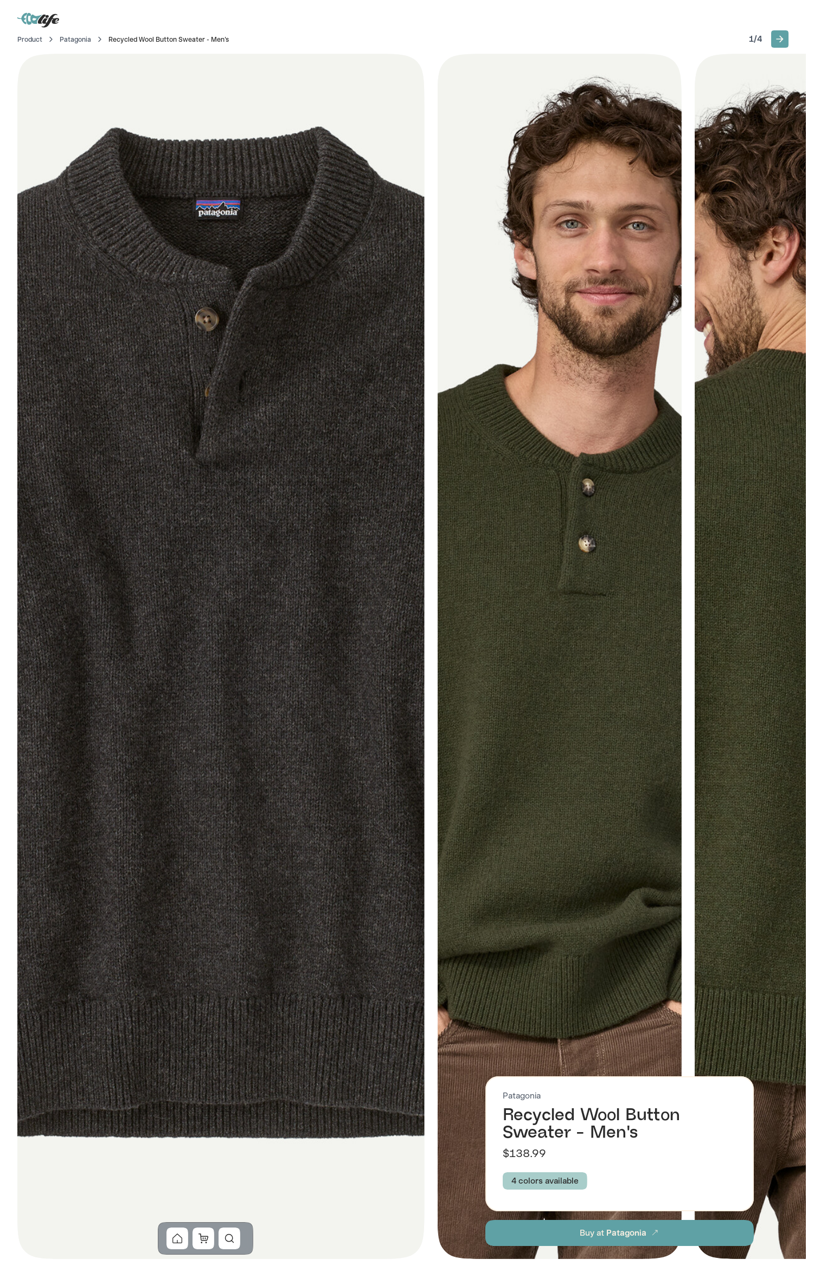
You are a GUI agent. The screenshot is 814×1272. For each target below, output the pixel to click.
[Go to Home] (39, 20)
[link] (177, 1238)
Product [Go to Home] (29, 39)
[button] (780, 39)
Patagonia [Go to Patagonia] (75, 39)
